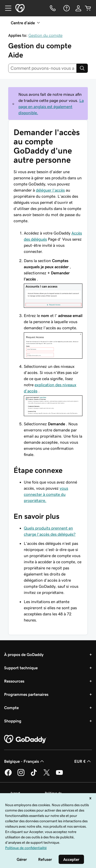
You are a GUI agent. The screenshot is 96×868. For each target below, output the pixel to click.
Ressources (14, 681)
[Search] (82, 68)
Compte (11, 708)
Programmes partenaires (26, 694)
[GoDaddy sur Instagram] (21, 775)
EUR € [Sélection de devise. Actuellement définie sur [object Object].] (83, 761)
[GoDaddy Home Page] (25, 739)
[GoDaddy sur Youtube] (59, 775)
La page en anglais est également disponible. (51, 106)
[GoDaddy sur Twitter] (46, 775)
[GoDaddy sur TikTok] (34, 775)
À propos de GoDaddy (24, 654)
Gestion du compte (45, 35)
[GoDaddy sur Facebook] (8, 775)
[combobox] (42, 68)
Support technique (21, 668)
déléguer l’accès (50, 190)
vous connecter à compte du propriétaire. (46, 494)
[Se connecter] (78, 8)
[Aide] (66, 8)
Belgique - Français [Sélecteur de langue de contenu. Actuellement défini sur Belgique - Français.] (24, 761)
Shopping (12, 721)
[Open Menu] (6, 8)
